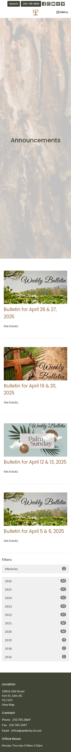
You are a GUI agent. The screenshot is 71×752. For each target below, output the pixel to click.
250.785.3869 (31, 4)
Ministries (35, 569)
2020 (35, 631)
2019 (35, 640)
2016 (35, 657)
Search (13, 4)
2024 (35, 598)
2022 (35, 615)
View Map (8, 704)
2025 (35, 589)
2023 (35, 606)
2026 (35, 581)
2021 (35, 623)
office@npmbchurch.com (26, 730)
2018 (35, 648)
